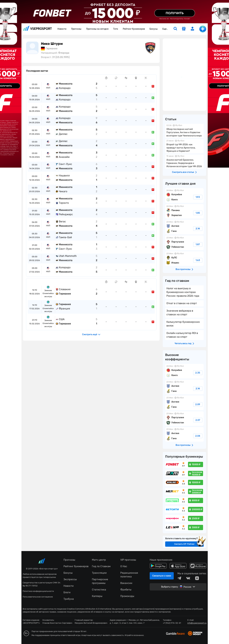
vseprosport (37, 28)
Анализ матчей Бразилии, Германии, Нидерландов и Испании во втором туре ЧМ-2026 (184, 162)
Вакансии (126, 583)
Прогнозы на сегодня (97, 29)
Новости (61, 29)
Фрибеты (125, 589)
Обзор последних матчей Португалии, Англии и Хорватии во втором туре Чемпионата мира (184, 131)
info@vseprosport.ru (196, 623)
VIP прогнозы (128, 559)
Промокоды (127, 596)
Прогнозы (76, 29)
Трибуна (68, 598)
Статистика (99, 589)
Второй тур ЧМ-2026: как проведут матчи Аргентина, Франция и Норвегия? (184, 146)
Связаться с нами (161, 575)
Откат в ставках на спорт (181, 303)
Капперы (97, 596)
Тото (115, 29)
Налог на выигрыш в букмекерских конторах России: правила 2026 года (182, 292)
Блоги (66, 592)
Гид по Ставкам (101, 566)
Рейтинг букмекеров (134, 29)
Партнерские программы (100, 581)
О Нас (123, 566)
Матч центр (99, 559)
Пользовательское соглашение (38, 597)
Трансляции (99, 572)
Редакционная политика (129, 574)
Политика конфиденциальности (38, 591)
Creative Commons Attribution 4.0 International (89, 609)
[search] (175, 29)
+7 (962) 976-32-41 (172, 623)
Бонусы (154, 29)
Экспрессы (70, 579)
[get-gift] (184, 29)
